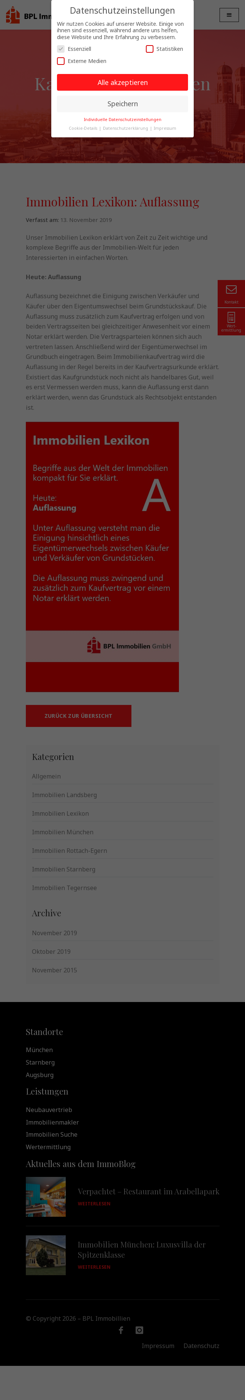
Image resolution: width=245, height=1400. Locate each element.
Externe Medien (81, 60)
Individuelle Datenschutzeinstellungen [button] (122, 119)
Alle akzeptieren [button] (123, 82)
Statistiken (164, 48)
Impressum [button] (165, 128)
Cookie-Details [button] (83, 128)
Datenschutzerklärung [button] (126, 128)
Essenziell (74, 48)
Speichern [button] (122, 103)
